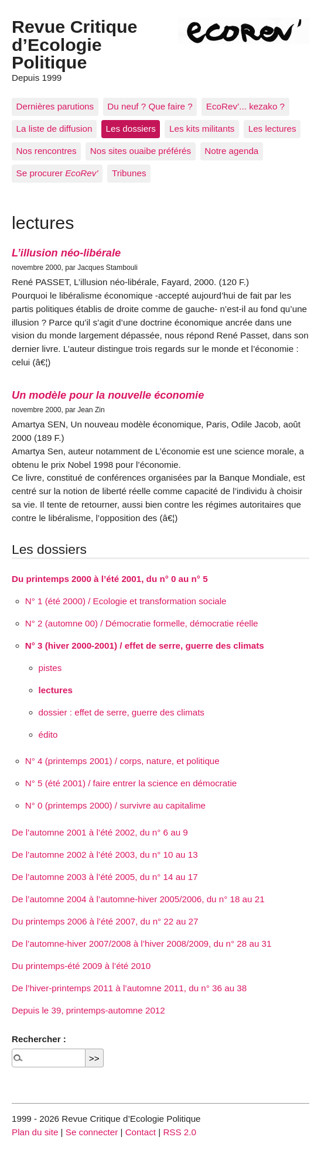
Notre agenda (231, 151)
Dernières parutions (55, 106)
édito (48, 734)
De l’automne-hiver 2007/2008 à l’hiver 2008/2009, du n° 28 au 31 (141, 943)
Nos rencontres (46, 151)
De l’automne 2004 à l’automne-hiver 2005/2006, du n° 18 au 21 (138, 899)
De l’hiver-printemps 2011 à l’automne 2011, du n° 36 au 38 (129, 988)
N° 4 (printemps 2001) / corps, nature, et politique (122, 761)
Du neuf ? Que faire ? (149, 106)
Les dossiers (131, 128)
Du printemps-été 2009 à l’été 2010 (81, 966)
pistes (50, 668)
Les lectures (272, 128)
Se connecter (92, 1132)
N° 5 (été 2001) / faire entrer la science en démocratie (131, 783)
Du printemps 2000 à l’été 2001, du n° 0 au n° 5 (110, 579)
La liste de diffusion (54, 128)
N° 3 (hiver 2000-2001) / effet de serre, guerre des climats (144, 645)
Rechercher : (39, 1039)
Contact (140, 1132)
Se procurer (57, 173)
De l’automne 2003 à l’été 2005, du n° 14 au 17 (105, 877)
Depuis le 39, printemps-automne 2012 (88, 1010)
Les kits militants (201, 128)
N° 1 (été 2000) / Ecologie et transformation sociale (126, 601)
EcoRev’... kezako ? (245, 106)
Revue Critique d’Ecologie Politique (74, 44)
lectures (56, 690)
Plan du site (35, 1132)
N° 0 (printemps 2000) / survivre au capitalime (115, 805)
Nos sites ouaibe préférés (140, 151)
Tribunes (129, 173)
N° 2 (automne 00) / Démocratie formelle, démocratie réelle (141, 623)
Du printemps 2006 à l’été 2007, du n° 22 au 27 (105, 921)
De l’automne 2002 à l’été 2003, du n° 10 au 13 (105, 854)
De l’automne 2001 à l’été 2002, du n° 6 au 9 (100, 832)
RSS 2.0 (179, 1132)
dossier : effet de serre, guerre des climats (121, 712)
